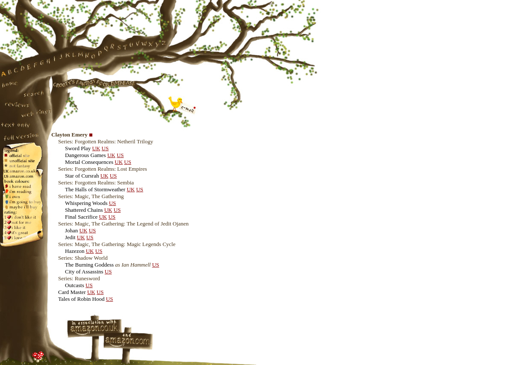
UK (96, 148)
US (105, 148)
